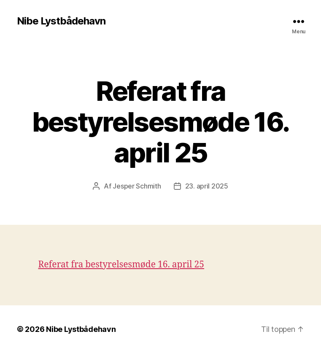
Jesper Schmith (137, 186)
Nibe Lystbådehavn (61, 21)
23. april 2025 (206, 186)
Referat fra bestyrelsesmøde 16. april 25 (121, 264)
